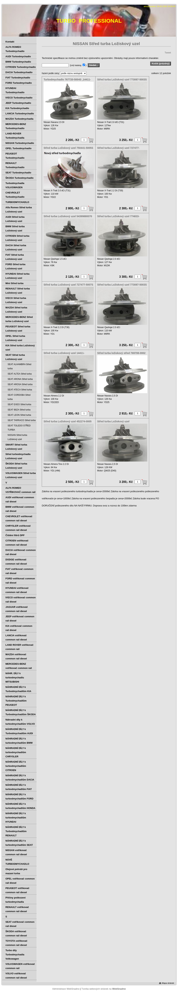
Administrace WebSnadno (65, 988)
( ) (78, 65)
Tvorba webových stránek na (103, 988)
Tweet (168, 52)
